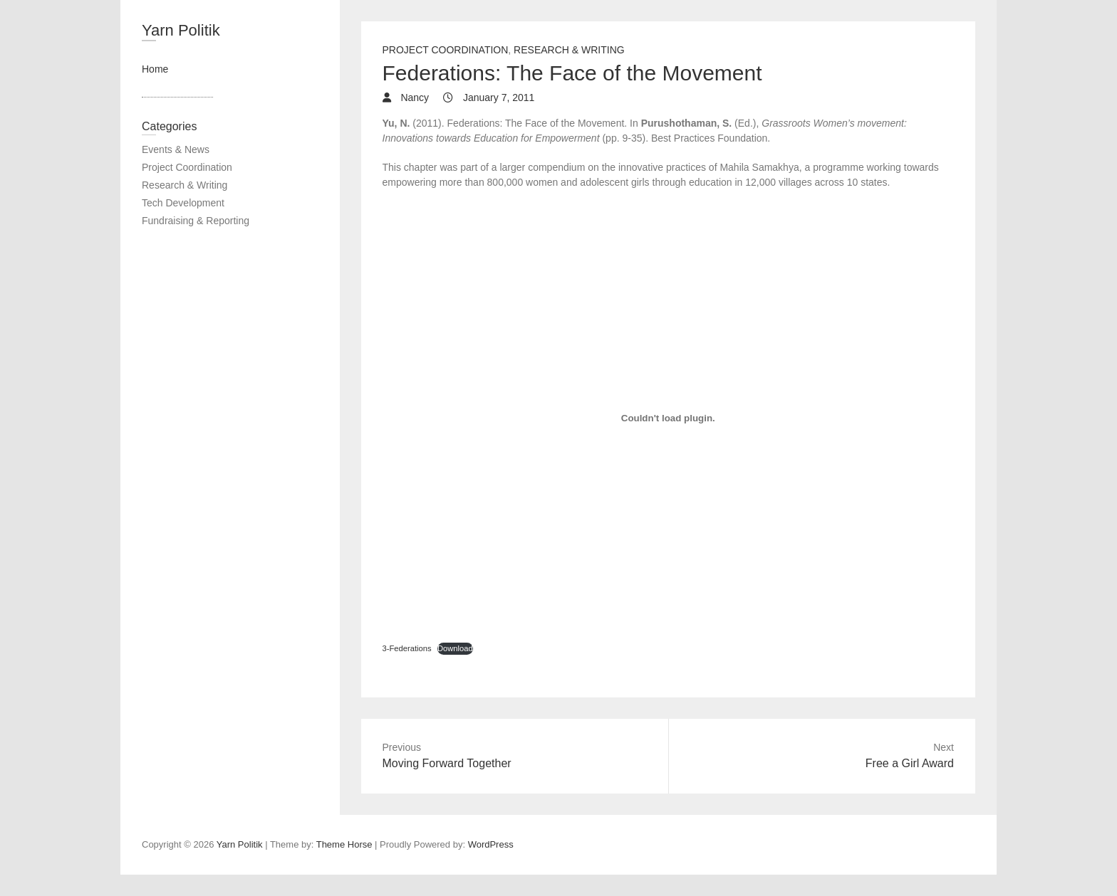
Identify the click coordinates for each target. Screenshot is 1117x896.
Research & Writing (569, 50)
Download (455, 648)
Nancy (414, 97)
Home (155, 69)
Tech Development (183, 203)
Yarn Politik (181, 30)
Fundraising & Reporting (195, 220)
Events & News (175, 149)
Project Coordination (446, 50)
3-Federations (407, 648)
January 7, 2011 (497, 97)
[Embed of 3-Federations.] (669, 417)
